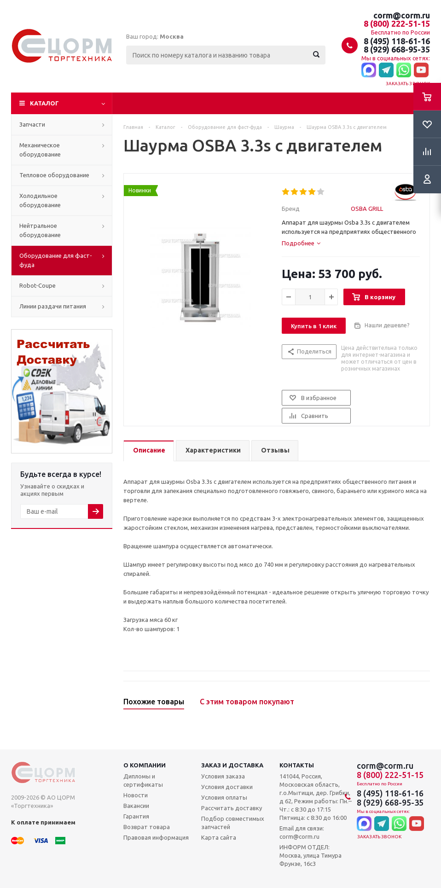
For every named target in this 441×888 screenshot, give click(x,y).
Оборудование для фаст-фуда (55, 260)
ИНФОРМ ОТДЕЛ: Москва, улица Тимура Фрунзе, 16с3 (310, 855)
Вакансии (136, 805)
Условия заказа (223, 776)
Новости (135, 795)
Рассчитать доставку (231, 808)
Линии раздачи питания (52, 306)
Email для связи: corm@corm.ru (301, 832)
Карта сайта (218, 837)
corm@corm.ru (401, 15)
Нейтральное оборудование (40, 230)
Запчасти (32, 124)
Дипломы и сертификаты (143, 780)
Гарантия (136, 816)
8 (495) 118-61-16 (397, 41)
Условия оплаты (224, 797)
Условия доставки (227, 787)
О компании (144, 765)
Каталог (44, 103)
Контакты (296, 765)
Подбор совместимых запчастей (232, 822)
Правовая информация (156, 837)
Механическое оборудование (40, 149)
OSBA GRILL (367, 208)
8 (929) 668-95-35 (397, 49)
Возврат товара (146, 827)
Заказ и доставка (232, 765)
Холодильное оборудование (40, 200)
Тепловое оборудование (54, 175)
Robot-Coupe (37, 285)
